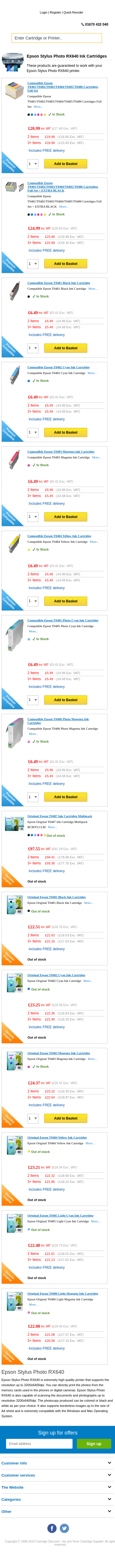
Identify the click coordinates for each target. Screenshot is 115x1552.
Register (55, 12)
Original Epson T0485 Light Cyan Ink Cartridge (60, 1215)
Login (43, 12)
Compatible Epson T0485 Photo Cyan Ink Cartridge (63, 620)
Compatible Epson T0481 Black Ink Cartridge (58, 282)
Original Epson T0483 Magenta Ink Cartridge (58, 1053)
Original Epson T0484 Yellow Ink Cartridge (57, 1137)
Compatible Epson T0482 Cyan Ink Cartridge (58, 367)
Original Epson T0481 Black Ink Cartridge (56, 897)
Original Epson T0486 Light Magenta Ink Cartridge (62, 1293)
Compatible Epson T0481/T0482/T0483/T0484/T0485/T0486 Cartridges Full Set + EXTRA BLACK (62, 186)
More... (38, 106)
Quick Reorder (73, 12)
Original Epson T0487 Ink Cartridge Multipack (59, 816)
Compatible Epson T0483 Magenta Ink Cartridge (60, 451)
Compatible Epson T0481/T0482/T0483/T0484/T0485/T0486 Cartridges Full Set (62, 86)
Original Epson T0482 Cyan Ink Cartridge (56, 975)
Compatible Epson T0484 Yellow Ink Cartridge (59, 536)
